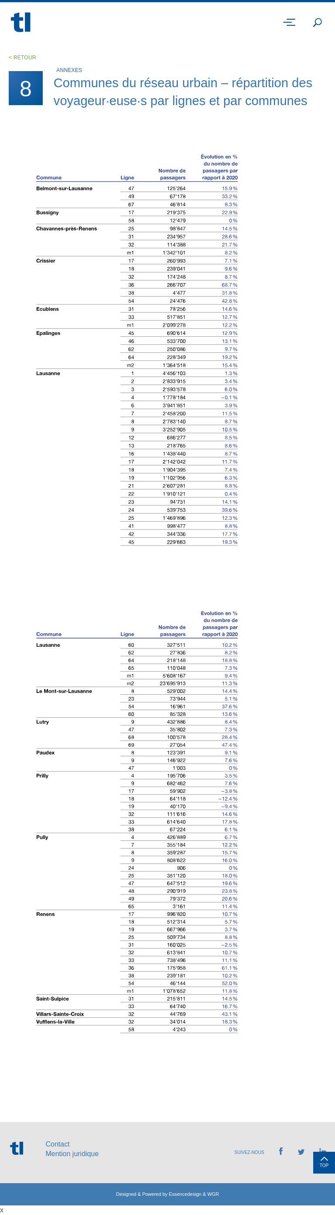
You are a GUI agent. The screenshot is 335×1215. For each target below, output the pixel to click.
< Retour (22, 58)
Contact (57, 1144)
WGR (213, 1194)
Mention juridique (72, 1153)
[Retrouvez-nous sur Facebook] (281, 1152)
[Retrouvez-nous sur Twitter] (301, 1152)
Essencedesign (185, 1194)
